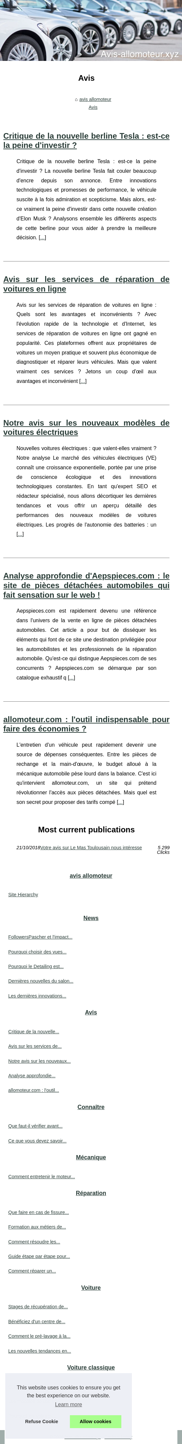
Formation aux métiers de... (37, 1227)
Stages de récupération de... (38, 1306)
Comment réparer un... (32, 1271)
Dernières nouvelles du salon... (41, 981)
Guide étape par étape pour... (39, 1256)
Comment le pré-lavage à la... (39, 1336)
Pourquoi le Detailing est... (36, 966)
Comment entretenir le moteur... (41, 1176)
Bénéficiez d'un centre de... (36, 1321)
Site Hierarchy (23, 894)
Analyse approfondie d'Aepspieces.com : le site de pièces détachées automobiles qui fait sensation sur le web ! (86, 585)
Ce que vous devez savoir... (37, 1140)
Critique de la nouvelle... (33, 1031)
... (42, 237)
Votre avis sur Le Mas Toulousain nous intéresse (91, 847)
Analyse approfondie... (31, 1075)
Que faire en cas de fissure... (38, 1212)
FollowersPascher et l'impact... (40, 937)
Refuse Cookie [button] (41, 1421)
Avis (93, 107)
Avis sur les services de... (35, 1046)
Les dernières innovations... (37, 996)
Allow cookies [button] (95, 1421)
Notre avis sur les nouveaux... (39, 1061)
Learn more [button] (68, 1404)
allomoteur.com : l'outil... (33, 1090)
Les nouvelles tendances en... (39, 1351)
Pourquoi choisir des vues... (37, 952)
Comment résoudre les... (34, 1241)
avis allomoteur (95, 99)
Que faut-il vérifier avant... (35, 1126)
